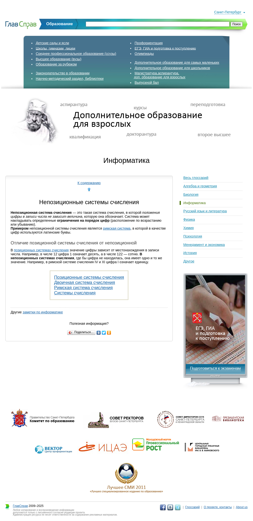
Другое (188, 261)
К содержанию (89, 183)
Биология (190, 194)
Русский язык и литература (205, 211)
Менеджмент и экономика (204, 245)
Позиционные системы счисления (89, 277)
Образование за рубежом (56, 64)
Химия (188, 228)
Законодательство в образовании (63, 73)
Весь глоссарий (195, 178)
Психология (192, 236)
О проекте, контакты (218, 507)
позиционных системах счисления (41, 250)
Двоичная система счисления (84, 282)
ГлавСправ (20, 506)
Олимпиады (144, 54)
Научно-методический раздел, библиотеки (70, 79)
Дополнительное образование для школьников (172, 68)
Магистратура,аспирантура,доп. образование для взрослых (159, 75)
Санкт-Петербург (227, 12)
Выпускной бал (147, 83)
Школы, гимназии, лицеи (55, 48)
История (190, 253)
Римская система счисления (83, 287)
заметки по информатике (43, 312)
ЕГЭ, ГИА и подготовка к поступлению (165, 48)
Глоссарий (192, 507)
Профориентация (149, 43)
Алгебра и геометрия (200, 186)
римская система (116, 228)
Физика (189, 219)
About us (242, 507)
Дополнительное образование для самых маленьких (177, 63)
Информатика (194, 203)
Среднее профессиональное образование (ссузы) (76, 54)
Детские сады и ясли (52, 43)
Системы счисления (75, 292)
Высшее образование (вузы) (59, 59)
